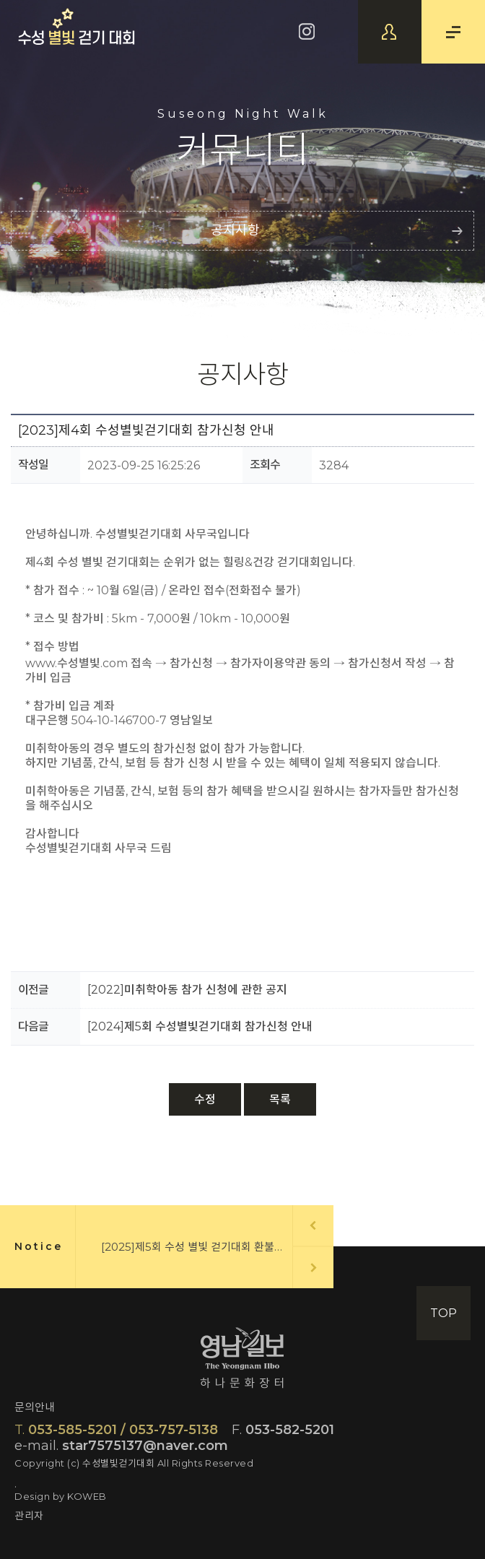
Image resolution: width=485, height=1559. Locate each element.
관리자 (29, 1515)
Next (313, 1267)
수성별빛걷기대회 (76, 26)
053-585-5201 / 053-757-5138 (116, 1430)
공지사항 (235, 230)
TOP (443, 1313)
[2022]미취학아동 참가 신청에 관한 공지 (187, 989)
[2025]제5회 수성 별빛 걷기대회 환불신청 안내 (209, 1247)
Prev (313, 1225)
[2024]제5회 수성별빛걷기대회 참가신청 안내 (200, 1026)
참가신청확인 (389, 32)
